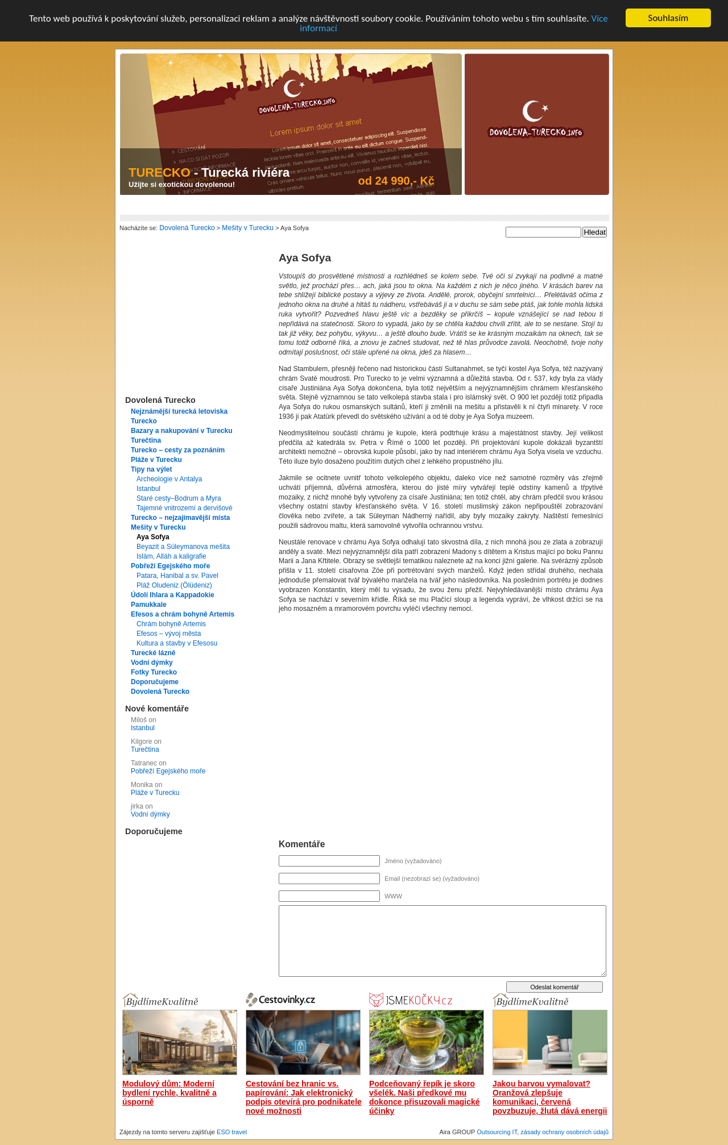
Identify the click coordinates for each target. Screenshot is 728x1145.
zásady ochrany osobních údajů (564, 1132)
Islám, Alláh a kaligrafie (171, 556)
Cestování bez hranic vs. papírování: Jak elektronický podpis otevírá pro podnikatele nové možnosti (304, 1097)
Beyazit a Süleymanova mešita (183, 547)
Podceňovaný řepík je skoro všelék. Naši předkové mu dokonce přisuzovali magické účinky (424, 1097)
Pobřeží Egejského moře (170, 566)
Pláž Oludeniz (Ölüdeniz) (174, 585)
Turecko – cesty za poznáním (178, 450)
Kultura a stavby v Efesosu (176, 643)
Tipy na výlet (151, 469)
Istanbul (148, 489)
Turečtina (146, 440)
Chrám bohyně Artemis (171, 624)
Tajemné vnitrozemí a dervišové (184, 508)
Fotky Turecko (154, 672)
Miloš (139, 720)
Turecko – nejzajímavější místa (180, 518)
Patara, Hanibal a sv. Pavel (177, 576)
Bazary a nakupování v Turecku (182, 431)
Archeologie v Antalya (169, 479)
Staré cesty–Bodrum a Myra (178, 498)
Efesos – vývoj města (168, 634)
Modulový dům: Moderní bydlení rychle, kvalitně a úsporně (169, 1092)
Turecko (144, 421)
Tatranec (144, 763)
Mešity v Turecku (158, 527)
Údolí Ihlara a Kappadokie (172, 595)
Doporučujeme (155, 682)
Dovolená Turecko (160, 692)
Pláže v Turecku (156, 460)
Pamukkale (149, 605)
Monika (142, 785)
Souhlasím (668, 18)
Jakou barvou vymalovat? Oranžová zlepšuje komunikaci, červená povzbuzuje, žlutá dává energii (550, 1097)
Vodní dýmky (152, 663)
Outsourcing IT (497, 1132)
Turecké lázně (153, 653)
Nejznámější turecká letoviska (179, 411)
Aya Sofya (152, 537)
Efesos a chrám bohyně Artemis (182, 614)
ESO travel (232, 1132)
